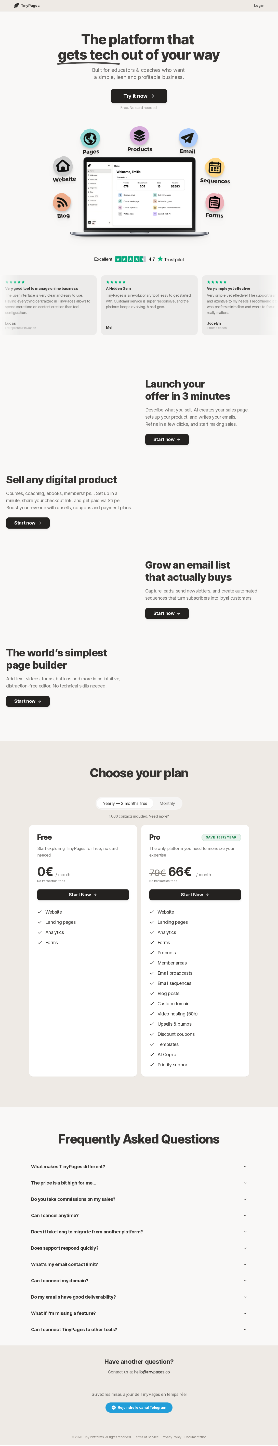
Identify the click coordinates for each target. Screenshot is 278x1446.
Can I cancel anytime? (139, 1216)
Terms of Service (146, 1438)
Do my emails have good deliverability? (139, 1297)
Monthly (167, 804)
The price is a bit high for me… (139, 1183)
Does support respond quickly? (139, 1248)
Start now (167, 440)
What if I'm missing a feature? (139, 1314)
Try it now (139, 96)
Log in (259, 5)
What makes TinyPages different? (139, 1167)
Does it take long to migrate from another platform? (139, 1232)
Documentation (195, 1438)
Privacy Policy (172, 1438)
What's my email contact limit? (139, 1265)
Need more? (159, 817)
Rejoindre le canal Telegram (139, 1408)
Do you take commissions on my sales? (139, 1200)
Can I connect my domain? (139, 1281)
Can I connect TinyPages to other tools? (139, 1330)
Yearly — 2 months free (125, 804)
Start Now (83, 895)
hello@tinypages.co (152, 1372)
